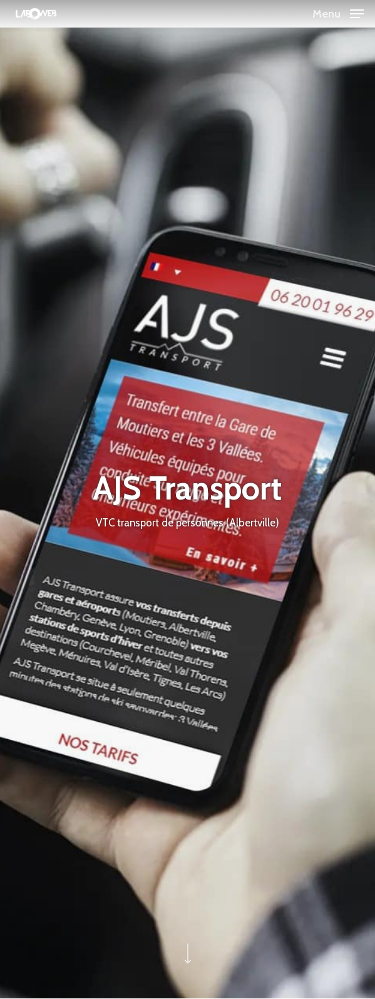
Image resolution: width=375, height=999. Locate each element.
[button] (338, 12)
